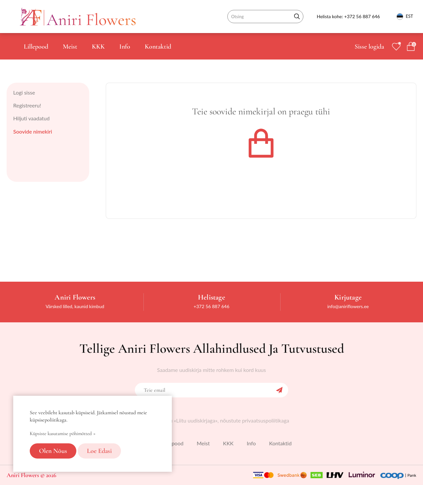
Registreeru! (27, 105)
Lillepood (36, 47)
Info (124, 47)
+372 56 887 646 (362, 16)
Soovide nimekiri (32, 131)
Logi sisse (24, 92)
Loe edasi (99, 451)
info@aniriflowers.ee (348, 306)
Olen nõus (53, 451)
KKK (98, 47)
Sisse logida (369, 47)
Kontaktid (158, 47)
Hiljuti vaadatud (31, 118)
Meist (70, 47)
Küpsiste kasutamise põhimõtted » (63, 433)
